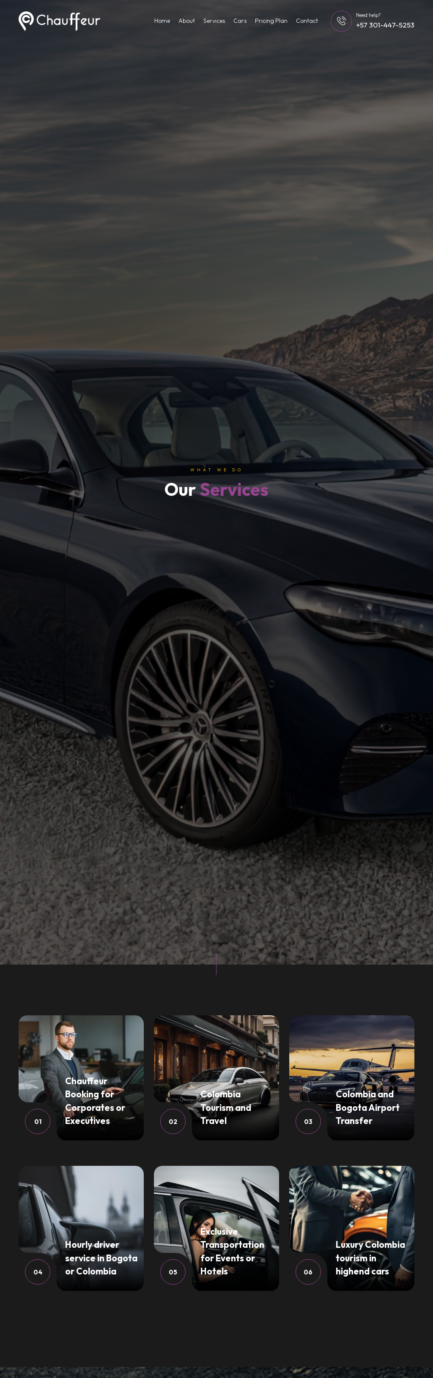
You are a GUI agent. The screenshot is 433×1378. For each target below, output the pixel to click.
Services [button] (214, 21)
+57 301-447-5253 (385, 24)
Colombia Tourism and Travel (225, 1107)
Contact (307, 21)
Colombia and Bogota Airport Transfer (368, 1107)
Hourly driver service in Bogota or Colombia (101, 1258)
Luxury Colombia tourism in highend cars (370, 1258)
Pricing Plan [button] (271, 21)
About (186, 21)
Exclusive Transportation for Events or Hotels (232, 1251)
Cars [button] (240, 21)
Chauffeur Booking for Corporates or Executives (95, 1100)
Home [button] (162, 21)
